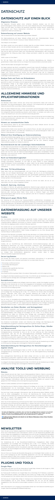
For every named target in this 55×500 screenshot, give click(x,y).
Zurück (4, 2)
